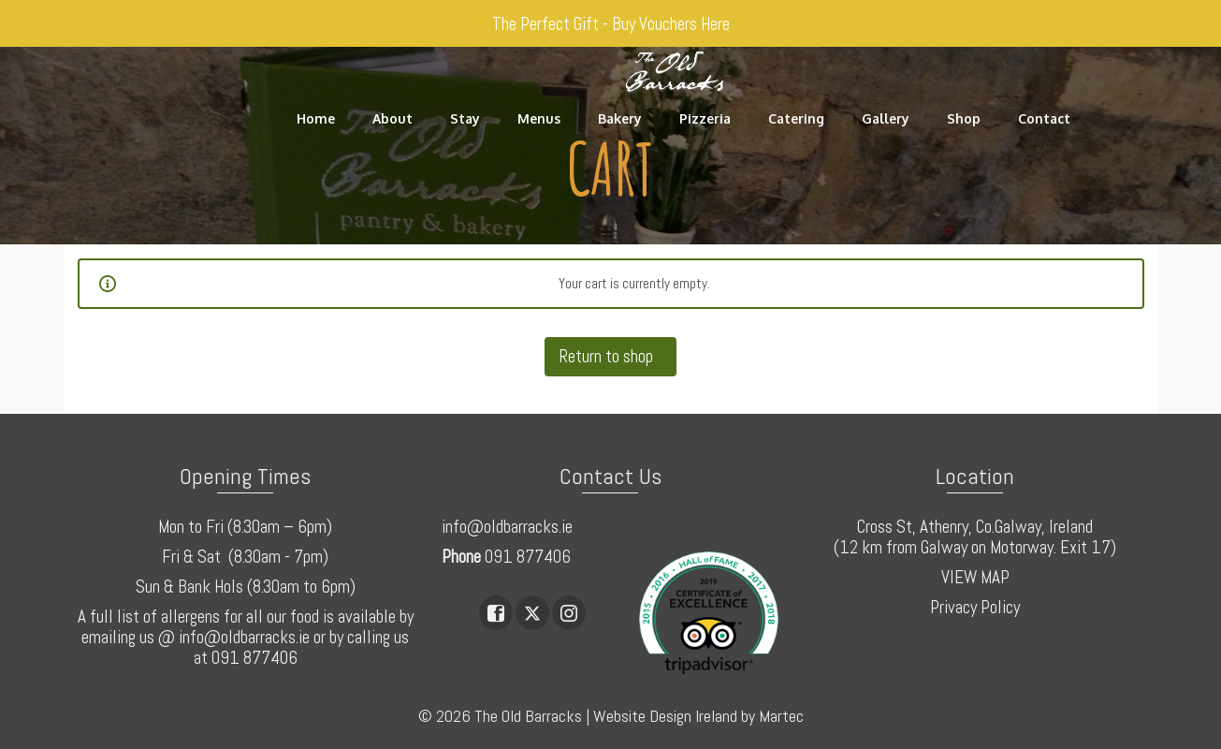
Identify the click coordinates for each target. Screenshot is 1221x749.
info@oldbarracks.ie (507, 526)
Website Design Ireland (665, 716)
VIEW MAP (975, 577)
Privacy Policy (975, 607)
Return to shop (608, 356)
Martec (781, 716)
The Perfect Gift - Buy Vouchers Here (611, 24)
